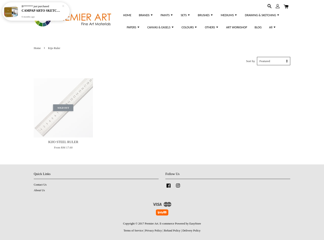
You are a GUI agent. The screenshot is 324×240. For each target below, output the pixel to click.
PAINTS (167, 15)
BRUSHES (205, 15)
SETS (185, 15)
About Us (39, 190)
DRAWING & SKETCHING (262, 15)
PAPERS (133, 27)
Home (37, 48)
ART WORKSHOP (236, 27)
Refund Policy (172, 230)
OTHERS (211, 27)
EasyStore (195, 223)
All (272, 27)
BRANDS (146, 15)
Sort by (250, 61)
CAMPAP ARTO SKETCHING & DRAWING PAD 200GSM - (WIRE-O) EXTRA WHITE (41, 10)
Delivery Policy (191, 230)
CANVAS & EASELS (160, 27)
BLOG (258, 27)
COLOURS (189, 27)
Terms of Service (133, 230)
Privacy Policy (153, 230)
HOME (127, 15)
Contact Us (40, 184)
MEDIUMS (229, 15)
